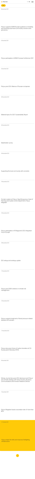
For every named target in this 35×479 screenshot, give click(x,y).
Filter (3, 5)
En (27, 1)
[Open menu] (32, 1)
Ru (29, 1)
